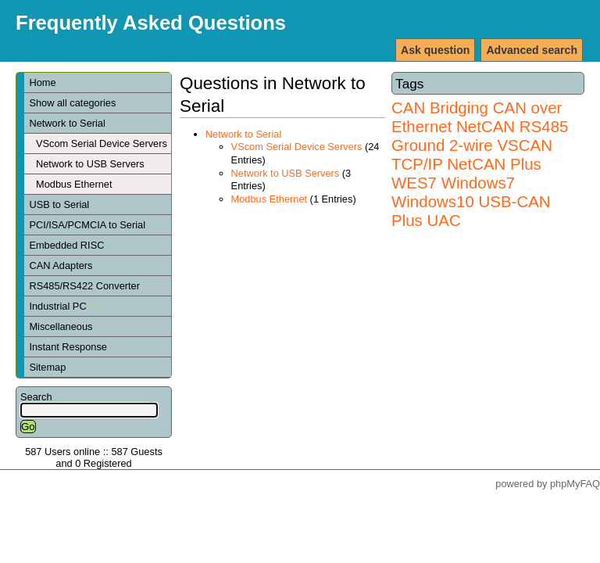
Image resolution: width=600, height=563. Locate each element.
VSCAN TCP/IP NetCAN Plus (471, 154)
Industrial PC (63, 306)
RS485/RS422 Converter (84, 286)
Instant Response (68, 347)
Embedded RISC (72, 245)
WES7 (414, 183)
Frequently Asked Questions (151, 23)
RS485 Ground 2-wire (479, 135)
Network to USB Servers (90, 164)
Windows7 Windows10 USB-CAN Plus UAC (471, 201)
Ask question (435, 50)
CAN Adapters (60, 265)
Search (36, 397)
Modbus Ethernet (74, 184)
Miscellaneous (60, 326)
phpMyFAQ (575, 483)
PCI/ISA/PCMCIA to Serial (87, 225)
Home (42, 82)
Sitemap (47, 367)
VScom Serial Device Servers (101, 143)
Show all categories (72, 103)
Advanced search (531, 50)
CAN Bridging (439, 108)
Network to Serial (67, 123)
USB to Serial (59, 204)
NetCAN (485, 126)
